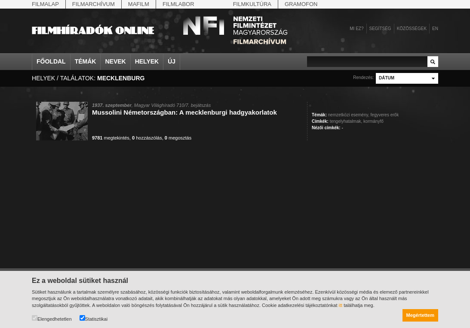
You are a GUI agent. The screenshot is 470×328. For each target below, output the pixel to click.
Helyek (147, 61)
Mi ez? (356, 28)
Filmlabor (178, 4)
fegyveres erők (385, 114)
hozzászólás (147, 137)
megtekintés (110, 137)
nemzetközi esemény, (348, 114)
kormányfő (373, 121)
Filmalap (45, 4)
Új (171, 61)
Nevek (115, 61)
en (435, 28)
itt (341, 305)
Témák (85, 61)
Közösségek (412, 28)
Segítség (380, 28)
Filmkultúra (252, 4)
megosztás (178, 137)
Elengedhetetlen (52, 318)
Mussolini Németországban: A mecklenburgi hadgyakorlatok (184, 112)
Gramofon (301, 4)
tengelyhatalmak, (346, 121)
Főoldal (51, 61)
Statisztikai (94, 318)
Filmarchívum (93, 4)
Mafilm (138, 4)
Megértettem (420, 315)
